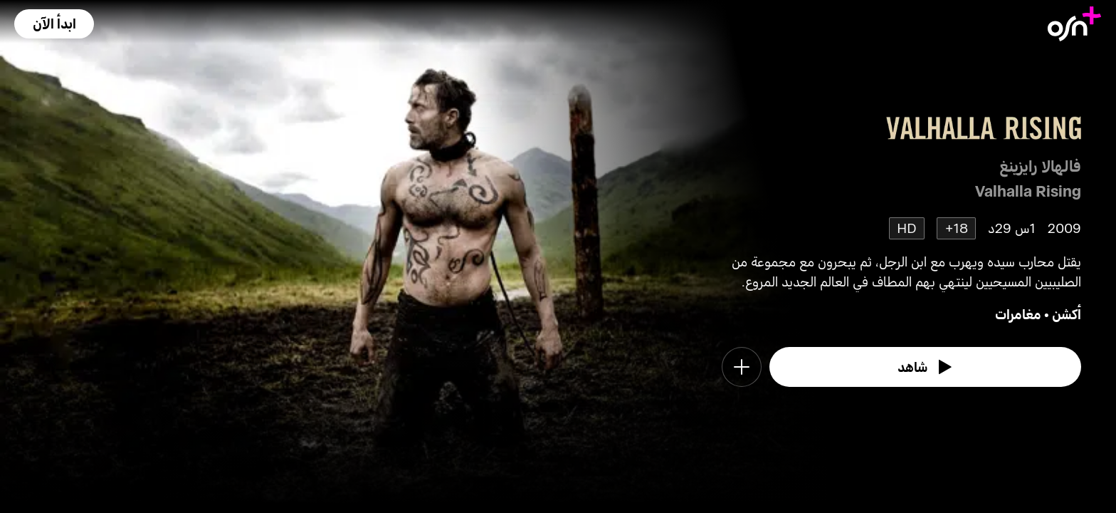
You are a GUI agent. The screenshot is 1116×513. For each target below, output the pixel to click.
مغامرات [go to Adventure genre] (1018, 313)
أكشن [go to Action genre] (1066, 313)
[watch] (925, 367)
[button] (54, 23)
